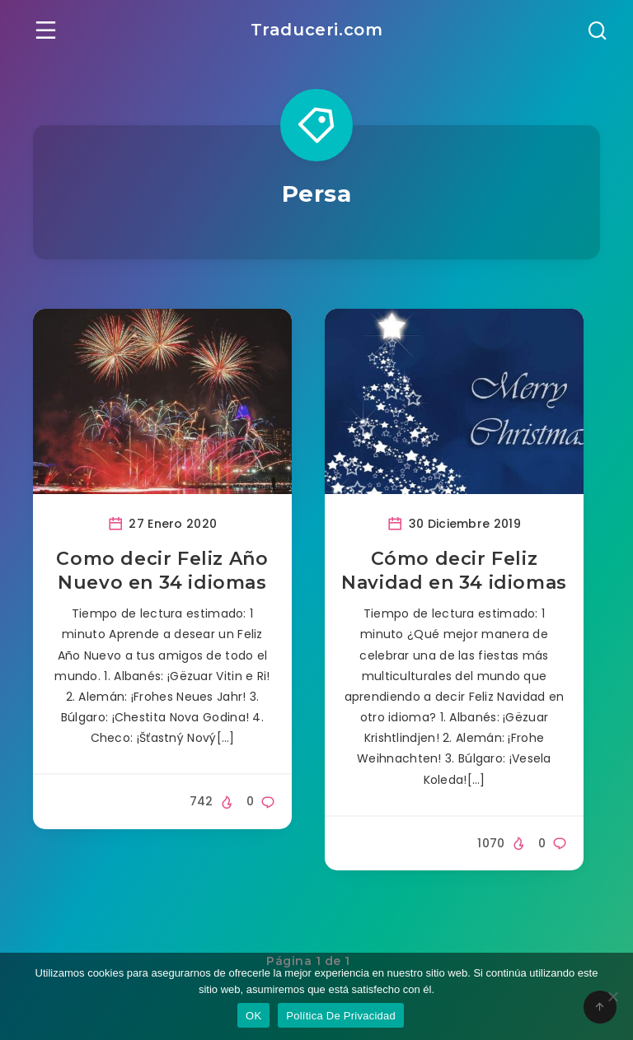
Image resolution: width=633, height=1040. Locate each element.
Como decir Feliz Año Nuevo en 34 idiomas (162, 571)
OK (253, 1016)
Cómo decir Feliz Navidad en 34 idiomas (454, 571)
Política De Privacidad (341, 1016)
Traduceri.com (317, 30)
